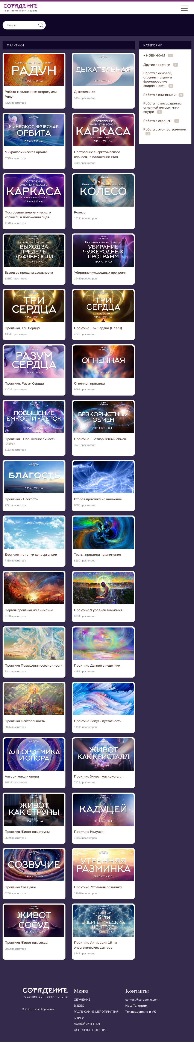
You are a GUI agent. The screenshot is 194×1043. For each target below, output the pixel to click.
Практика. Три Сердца (22, 328)
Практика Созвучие (20, 888)
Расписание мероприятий (96, 1013)
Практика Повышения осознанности (33, 666)
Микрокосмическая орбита (26, 152)
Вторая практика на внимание (98, 500)
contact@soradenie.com (142, 1001)
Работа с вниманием (163, 95)
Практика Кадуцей (88, 833)
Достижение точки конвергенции (31, 555)
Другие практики (160, 65)
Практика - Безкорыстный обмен (100, 439)
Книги (79, 1019)
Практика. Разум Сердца (24, 384)
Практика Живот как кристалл (98, 777)
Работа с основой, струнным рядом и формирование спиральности (158, 79)
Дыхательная (84, 92)
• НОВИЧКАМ (158, 55)
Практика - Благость (21, 500)
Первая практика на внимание (29, 611)
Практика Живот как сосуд (26, 944)
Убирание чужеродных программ (100, 273)
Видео (79, 1007)
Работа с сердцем (161, 121)
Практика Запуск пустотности (97, 722)
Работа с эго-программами (164, 131)
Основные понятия (91, 1031)
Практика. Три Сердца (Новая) (98, 328)
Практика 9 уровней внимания (98, 611)
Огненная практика (89, 384)
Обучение (82, 1001)
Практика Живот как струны (27, 833)
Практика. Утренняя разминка (98, 888)
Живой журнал (87, 1025)
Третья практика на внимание (97, 555)
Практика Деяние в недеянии (97, 666)
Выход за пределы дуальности (29, 273)
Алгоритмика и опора (22, 777)
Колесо (79, 212)
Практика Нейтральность (25, 722)
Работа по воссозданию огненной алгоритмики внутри (162, 107)
